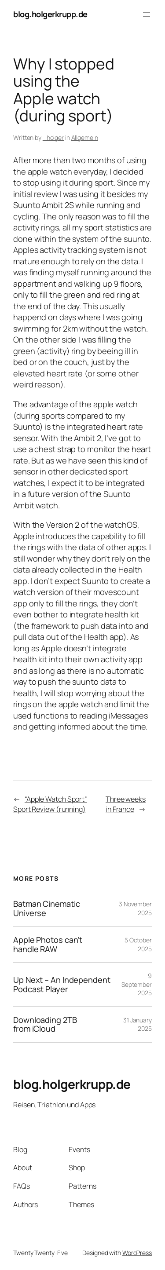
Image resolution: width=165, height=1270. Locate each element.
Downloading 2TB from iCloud (45, 1024)
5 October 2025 (138, 944)
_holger (53, 137)
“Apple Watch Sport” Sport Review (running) (50, 804)
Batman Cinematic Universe (46, 908)
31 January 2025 (137, 1024)
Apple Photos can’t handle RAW (47, 944)
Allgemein (84, 137)
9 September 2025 (136, 984)
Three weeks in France (126, 804)
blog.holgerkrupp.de (50, 14)
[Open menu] (146, 14)
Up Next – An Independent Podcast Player (61, 984)
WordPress (137, 1252)
